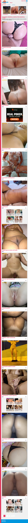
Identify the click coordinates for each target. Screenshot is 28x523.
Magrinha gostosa (14, 10)
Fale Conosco (4, 521)
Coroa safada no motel (22, 10)
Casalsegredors (6, 10)
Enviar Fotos (24, 0)
